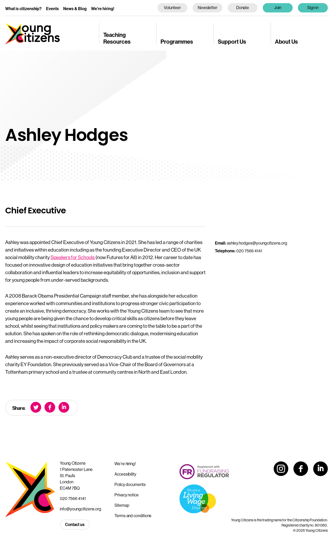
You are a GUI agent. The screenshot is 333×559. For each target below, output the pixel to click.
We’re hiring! (102, 8)
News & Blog (75, 8)
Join (277, 7)
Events (52, 8)
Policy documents (130, 484)
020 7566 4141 (73, 498)
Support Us (232, 41)
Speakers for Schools (72, 257)
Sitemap (121, 505)
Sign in (313, 7)
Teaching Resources (117, 38)
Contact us (75, 524)
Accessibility (125, 474)
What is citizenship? (23, 8)
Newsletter (207, 7)
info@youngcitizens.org (80, 508)
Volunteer (172, 7)
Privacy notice (126, 494)
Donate (242, 7)
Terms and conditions (132, 515)
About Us (286, 41)
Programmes (177, 41)
